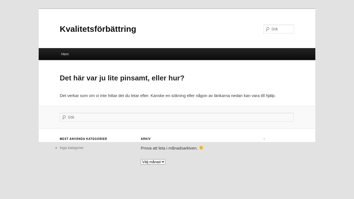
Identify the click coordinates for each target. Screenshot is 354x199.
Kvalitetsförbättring (98, 28)
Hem (65, 54)
